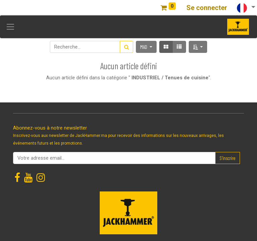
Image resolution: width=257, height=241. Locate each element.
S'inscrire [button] (228, 158)
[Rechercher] (126, 47)
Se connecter (206, 8)
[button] (198, 47)
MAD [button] (144, 47)
